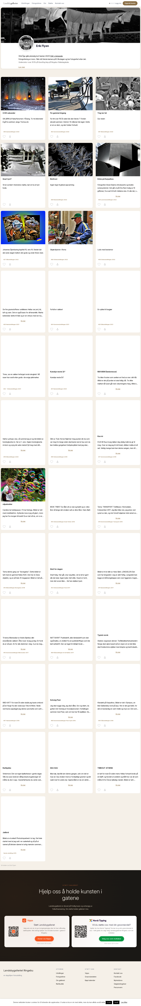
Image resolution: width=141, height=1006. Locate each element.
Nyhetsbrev (118, 980)
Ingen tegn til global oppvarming (62, 185)
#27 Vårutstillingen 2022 (11, 259)
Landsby (11, 3)
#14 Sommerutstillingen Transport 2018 (110, 522)
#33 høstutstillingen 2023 (11, 132)
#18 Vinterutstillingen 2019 (59, 457)
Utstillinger (25, 3)
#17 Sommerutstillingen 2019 (107, 457)
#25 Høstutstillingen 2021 (11, 324)
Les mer (22, 67)
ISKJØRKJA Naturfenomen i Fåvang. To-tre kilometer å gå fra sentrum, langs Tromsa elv (23, 120)
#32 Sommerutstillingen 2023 (60, 132)
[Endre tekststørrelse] (111, 3)
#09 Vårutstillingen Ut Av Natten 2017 (62, 652)
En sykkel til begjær (104, 309)
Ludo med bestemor (105, 250)
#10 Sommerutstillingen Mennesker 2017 (16, 652)
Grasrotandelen (90, 977)
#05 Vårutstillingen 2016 (105, 720)
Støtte (50, 3)
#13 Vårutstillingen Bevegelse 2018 (14, 588)
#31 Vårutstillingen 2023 (105, 132)
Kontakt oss (59, 3)
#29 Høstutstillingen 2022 (59, 200)
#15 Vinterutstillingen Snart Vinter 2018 (63, 522)
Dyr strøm (101, 119)
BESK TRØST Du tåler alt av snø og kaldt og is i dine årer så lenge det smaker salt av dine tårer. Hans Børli (70, 508)
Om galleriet (60, 980)
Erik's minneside (56, 56)
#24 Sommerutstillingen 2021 (60, 324)
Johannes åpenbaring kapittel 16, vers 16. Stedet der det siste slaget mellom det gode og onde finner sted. (23, 251)
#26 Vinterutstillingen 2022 (59, 259)
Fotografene (36, 3)
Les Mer (124, 1002)
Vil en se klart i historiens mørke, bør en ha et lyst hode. (21, 186)
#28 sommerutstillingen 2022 (107, 200)
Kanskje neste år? (57, 377)
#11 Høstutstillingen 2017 (106, 588)
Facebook (117, 977)
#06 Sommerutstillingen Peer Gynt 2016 (63, 720)
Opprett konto (130, 3)
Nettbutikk (60, 984)
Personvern (118, 987)
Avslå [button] (116, 1002)
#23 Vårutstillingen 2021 (105, 324)
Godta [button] (109, 1002)
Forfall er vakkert (56, 309)
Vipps (87, 973)
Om (45, 3)
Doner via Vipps (44, 939)
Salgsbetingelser (120, 984)
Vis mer (118, 196)
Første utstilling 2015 (10, 853)
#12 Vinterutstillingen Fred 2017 (60, 588)
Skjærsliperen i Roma (58, 250)
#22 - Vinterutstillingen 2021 (12, 389)
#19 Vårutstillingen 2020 (11, 457)
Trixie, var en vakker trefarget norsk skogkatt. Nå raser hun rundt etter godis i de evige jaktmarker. (21, 376)
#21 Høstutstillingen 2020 (59, 389)
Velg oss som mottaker (111, 939)
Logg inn (118, 3)
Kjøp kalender (90, 980)
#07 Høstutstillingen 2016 (11, 720)
